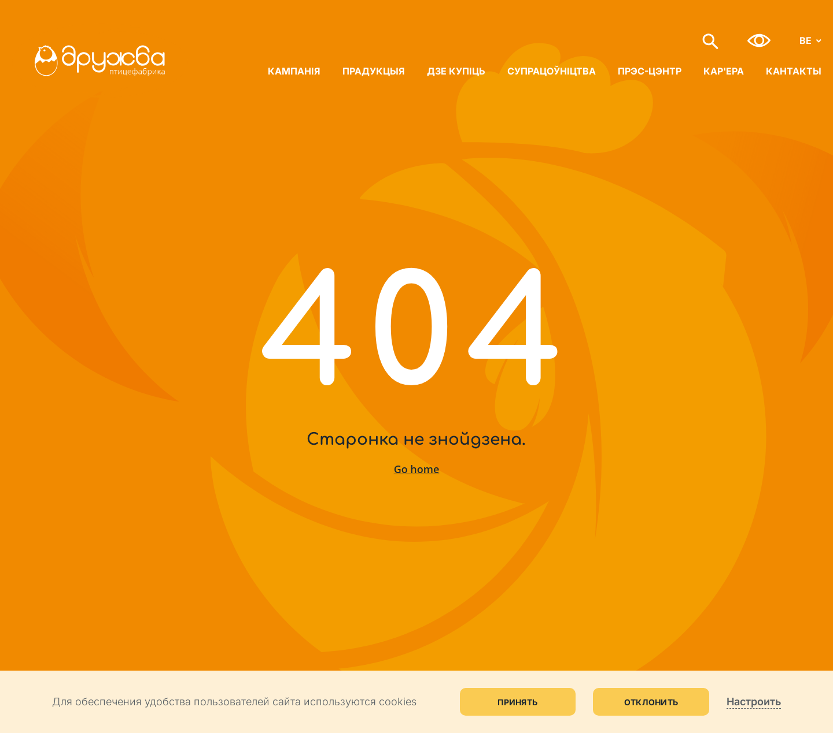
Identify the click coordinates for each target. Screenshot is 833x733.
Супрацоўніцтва (551, 71)
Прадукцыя (373, 71)
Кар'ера (723, 71)
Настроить (754, 701)
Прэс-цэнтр (649, 71)
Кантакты (793, 71)
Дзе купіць (456, 71)
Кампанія (294, 71)
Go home (417, 469)
